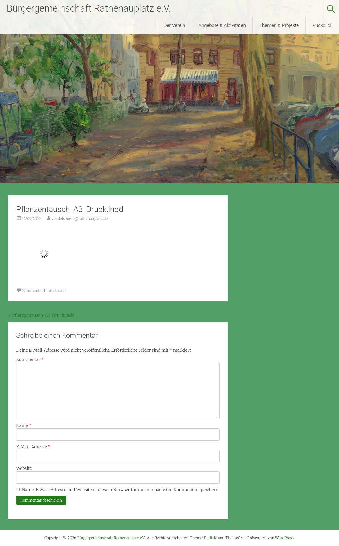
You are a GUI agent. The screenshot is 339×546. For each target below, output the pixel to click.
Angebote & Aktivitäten (222, 25)
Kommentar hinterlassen (44, 290)
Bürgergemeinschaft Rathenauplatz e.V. (89, 8)
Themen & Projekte (279, 25)
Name (24, 425)
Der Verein (174, 25)
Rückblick (322, 25)
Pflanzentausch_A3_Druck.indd (41, 315)
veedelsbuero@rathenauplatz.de (80, 218)
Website (24, 468)
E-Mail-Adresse (33, 446)
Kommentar (30, 359)
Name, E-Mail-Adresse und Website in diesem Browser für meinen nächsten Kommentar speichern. (121, 489)
